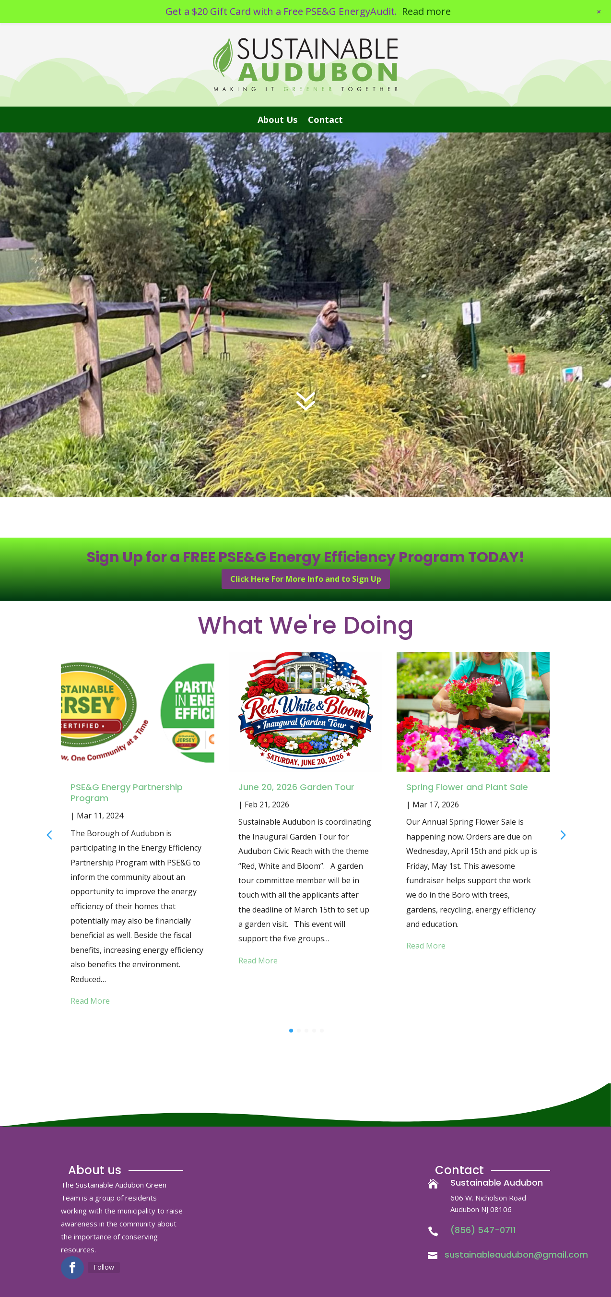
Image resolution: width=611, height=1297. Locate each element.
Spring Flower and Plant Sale (467, 787)
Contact (325, 120)
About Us (277, 120)
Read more (426, 11)
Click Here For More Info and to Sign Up (305, 579)
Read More (90, 1001)
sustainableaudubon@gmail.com (516, 1255)
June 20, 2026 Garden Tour (296, 787)
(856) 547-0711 (483, 1230)
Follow (104, 1267)
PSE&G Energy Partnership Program (126, 792)
